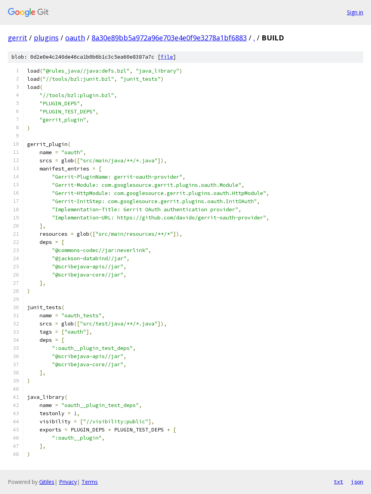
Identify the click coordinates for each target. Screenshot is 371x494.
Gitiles (46, 481)
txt (338, 481)
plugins (46, 37)
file (167, 57)
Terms (89, 481)
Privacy (68, 481)
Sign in (355, 12)
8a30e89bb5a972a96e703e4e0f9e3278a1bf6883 (169, 37)
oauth (75, 37)
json (357, 481)
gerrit (17, 37)
